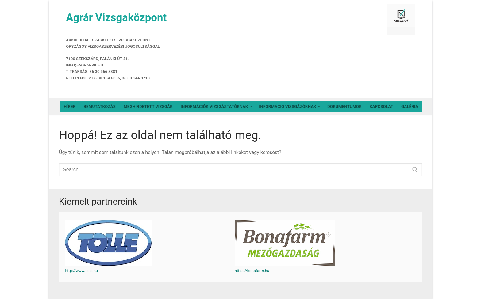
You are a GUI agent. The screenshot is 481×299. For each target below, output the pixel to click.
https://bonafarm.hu (252, 270)
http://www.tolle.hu (81, 270)
